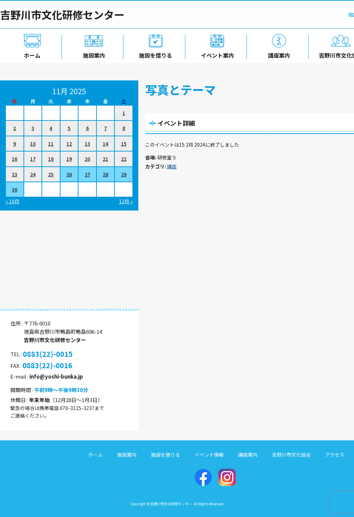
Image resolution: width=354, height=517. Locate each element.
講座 (172, 166)
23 (14, 174)
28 (105, 174)
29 (124, 174)
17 (33, 158)
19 (69, 158)
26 (69, 174)
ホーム (30, 54)
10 (33, 143)
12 (69, 143)
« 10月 (12, 201)
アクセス (334, 454)
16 (14, 158)
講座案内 (278, 54)
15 (124, 143)
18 (51, 158)
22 (124, 158)
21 (105, 158)
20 (87, 158)
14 (105, 143)
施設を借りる (154, 54)
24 (33, 174)
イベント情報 (209, 454)
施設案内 (93, 54)
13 (87, 143)
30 (14, 189)
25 (51, 174)
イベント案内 (216, 54)
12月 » (126, 201)
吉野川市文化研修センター (62, 14)
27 (87, 174)
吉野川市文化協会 (291, 454)
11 (51, 143)
